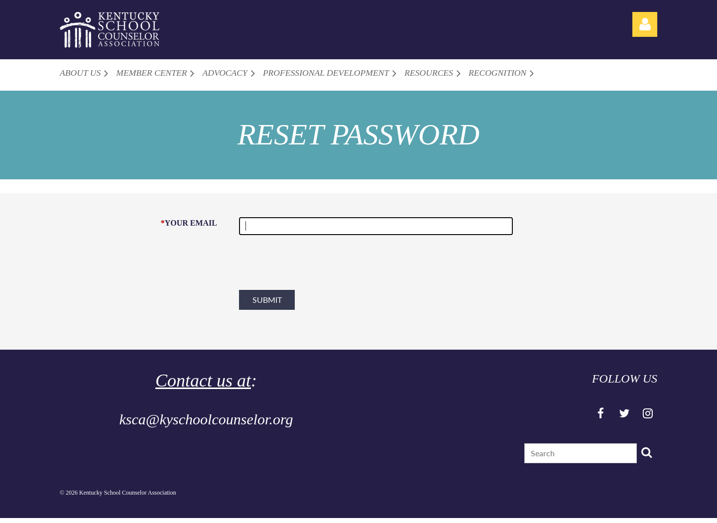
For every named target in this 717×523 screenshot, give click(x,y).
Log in (644, 24)
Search (646, 452)
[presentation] (314, 266)
